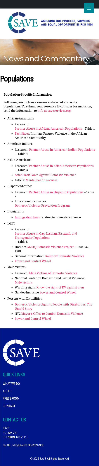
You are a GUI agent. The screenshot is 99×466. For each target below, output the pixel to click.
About (7, 391)
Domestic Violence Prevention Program (42, 205)
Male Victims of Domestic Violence (53, 273)
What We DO (11, 384)
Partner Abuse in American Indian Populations (62, 150)
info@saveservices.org (27, 445)
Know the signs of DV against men (60, 287)
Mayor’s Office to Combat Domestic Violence (52, 314)
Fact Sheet (22, 134)
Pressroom (11, 398)
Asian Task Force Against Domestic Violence (45, 175)
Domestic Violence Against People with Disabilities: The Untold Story (53, 306)
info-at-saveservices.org (54, 111)
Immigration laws (27, 217)
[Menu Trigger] (89, 8)
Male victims (24, 282)
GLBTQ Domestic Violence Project (50, 247)
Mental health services (41, 180)
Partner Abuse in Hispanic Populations (56, 192)
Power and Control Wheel (33, 261)
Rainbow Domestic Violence (64, 256)
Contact (9, 406)
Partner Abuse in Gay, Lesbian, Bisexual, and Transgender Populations (46, 236)
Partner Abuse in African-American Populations (48, 129)
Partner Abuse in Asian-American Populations (61, 166)
